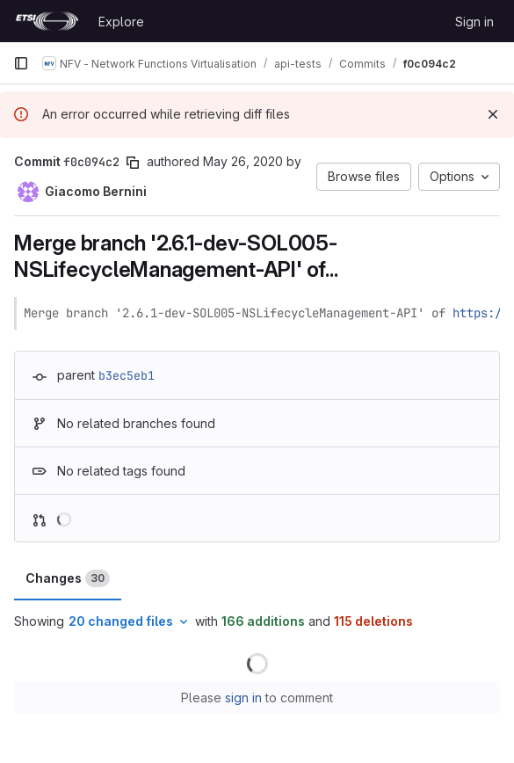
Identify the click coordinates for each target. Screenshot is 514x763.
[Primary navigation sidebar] (21, 63)
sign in (243, 697)
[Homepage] (47, 21)
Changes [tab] (67, 578)
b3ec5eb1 (126, 375)
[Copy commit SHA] (132, 162)
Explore (121, 21)
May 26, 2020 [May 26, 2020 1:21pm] (243, 161)
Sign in (474, 21)
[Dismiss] (492, 114)
